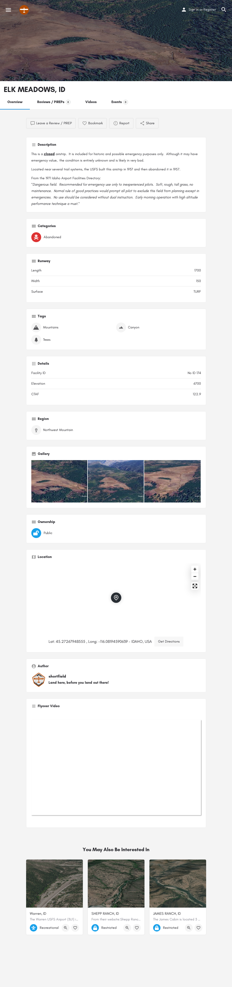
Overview (14, 102)
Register (209, 9)
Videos (91, 102)
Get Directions (169, 641)
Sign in (193, 9)
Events (119, 102)
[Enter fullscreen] (194, 586)
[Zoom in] (194, 569)
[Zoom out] (194, 576)
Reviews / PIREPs (54, 102)
